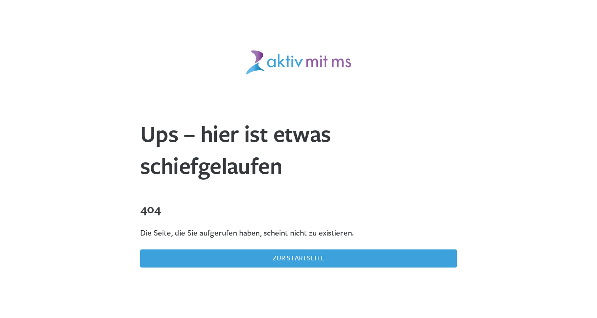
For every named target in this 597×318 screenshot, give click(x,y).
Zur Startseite (298, 258)
